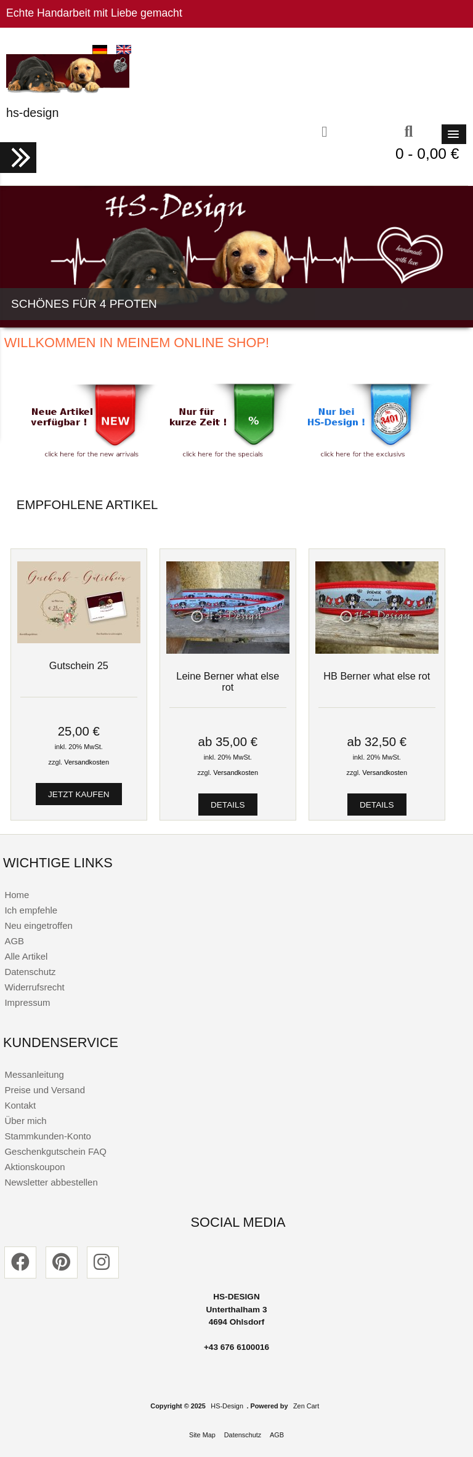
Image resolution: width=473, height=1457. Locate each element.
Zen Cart (306, 1406)
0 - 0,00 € (427, 153)
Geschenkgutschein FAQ (55, 1151)
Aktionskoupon (34, 1167)
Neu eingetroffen (38, 925)
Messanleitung (33, 1074)
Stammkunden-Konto (47, 1136)
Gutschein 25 (78, 665)
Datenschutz (29, 971)
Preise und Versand (44, 1090)
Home (16, 894)
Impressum (27, 1002)
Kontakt (20, 1105)
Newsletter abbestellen (50, 1182)
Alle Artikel (25, 956)
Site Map (202, 1435)
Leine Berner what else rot (227, 681)
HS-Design (227, 1406)
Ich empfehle (30, 910)
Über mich (25, 1120)
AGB (14, 941)
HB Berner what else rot (376, 675)
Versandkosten (86, 762)
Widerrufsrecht (34, 987)
